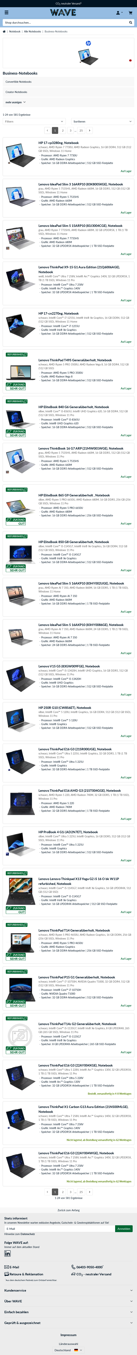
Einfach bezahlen (68, 1312)
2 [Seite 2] (63, 130)
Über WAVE (68, 1301)
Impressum (68, 1335)
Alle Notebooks (32, 31)
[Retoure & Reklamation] (35, 1274)
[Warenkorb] (130, 12)
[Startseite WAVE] (63, 12)
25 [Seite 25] (81, 130)
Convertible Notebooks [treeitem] (18, 81)
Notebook (14, 31)
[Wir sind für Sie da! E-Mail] (35, 1267)
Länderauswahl (68, 1343)
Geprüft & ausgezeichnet (68, 1322)
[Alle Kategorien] (6, 12)
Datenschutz (28, 1234)
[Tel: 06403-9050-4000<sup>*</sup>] (102, 1267)
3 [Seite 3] (70, 130)
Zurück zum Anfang (69, 1210)
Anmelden (123, 1228)
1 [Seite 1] (55, 130)
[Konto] (119, 12)
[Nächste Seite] (90, 130)
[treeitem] (68, 102)
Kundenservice (68, 1290)
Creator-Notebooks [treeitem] (16, 92)
